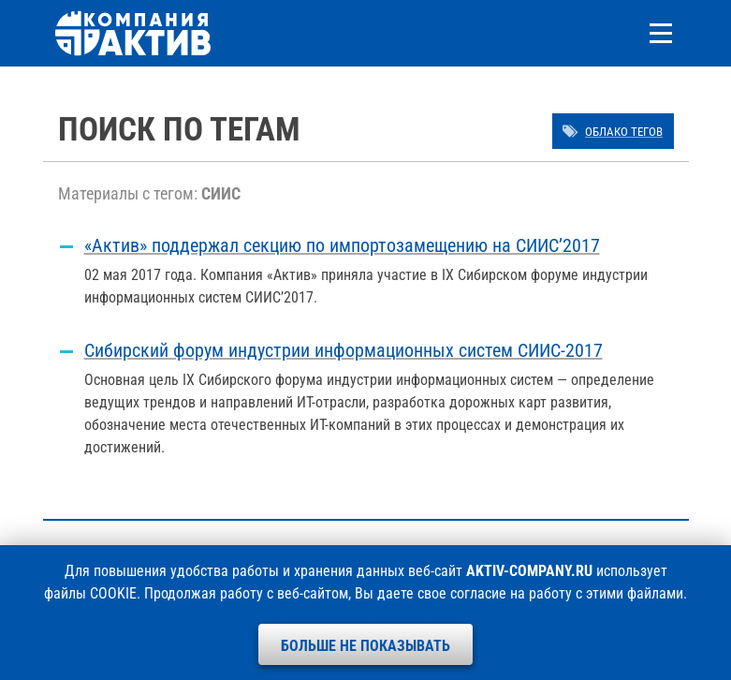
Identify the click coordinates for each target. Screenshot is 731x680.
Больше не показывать (365, 646)
